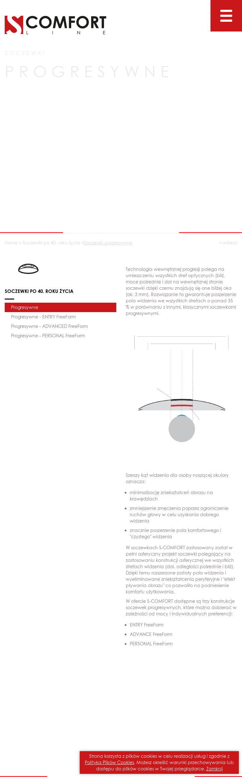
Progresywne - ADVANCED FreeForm (49, 326)
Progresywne (24, 307)
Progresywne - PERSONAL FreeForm (48, 335)
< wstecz (228, 242)
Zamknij (214, 768)
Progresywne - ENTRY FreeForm (43, 316)
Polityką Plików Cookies (109, 762)
